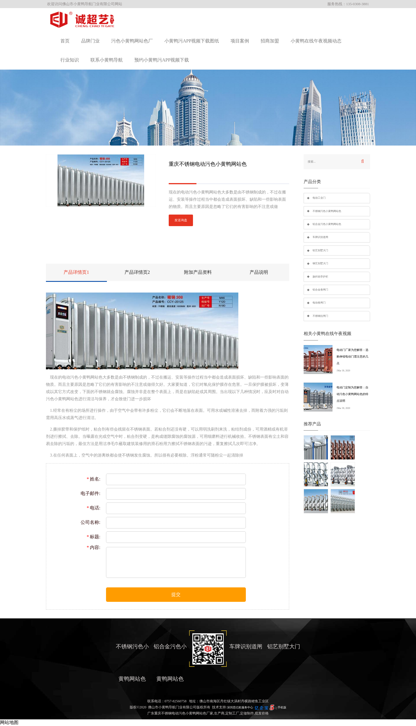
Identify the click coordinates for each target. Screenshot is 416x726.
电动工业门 (319, 197)
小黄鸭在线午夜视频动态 (316, 40)
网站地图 (9, 722)
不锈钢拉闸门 (320, 315)
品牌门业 (90, 40)
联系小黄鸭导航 (106, 59)
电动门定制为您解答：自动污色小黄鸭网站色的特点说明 (352, 394)
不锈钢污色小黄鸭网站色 (327, 211)
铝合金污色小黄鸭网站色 (327, 224)
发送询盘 (180, 220)
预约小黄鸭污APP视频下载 (161, 59)
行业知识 (69, 59)
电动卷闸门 (319, 302)
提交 (176, 594)
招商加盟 (270, 40)
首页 (65, 40)
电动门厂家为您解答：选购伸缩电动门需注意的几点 (352, 356)
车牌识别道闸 (320, 237)
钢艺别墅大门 (320, 263)
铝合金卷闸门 (320, 289)
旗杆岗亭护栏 (320, 276)
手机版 (282, 707)
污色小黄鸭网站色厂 (132, 40)
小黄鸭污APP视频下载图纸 (191, 40)
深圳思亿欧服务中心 (240, 707)
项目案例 (240, 40)
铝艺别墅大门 (320, 250)
